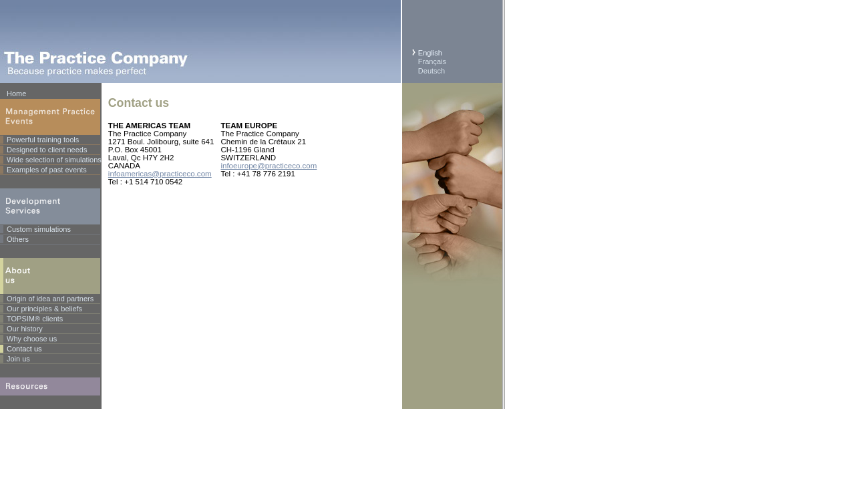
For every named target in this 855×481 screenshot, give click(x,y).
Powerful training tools (43, 140)
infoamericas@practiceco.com (160, 174)
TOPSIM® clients (35, 319)
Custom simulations (39, 229)
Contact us (24, 349)
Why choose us (32, 339)
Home (16, 94)
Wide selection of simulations (54, 160)
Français (432, 61)
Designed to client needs (47, 150)
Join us (18, 359)
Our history (25, 329)
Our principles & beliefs (44, 309)
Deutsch (431, 71)
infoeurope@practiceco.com (268, 166)
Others (18, 239)
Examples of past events (47, 170)
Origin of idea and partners (50, 299)
